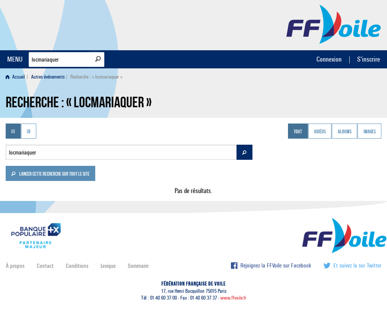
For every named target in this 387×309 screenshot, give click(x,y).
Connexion (329, 59)
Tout (298, 131)
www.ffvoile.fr (233, 298)
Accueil (15, 77)
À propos (15, 265)
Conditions (77, 265)
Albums (344, 131)
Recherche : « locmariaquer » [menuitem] (96, 77)
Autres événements (48, 77)
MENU (15, 59)
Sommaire (138, 265)
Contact (45, 265)
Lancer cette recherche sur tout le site (50, 174)
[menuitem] (17, 77)
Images (370, 131)
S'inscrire (368, 59)
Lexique (108, 265)
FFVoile (333, 24)
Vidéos (320, 131)
